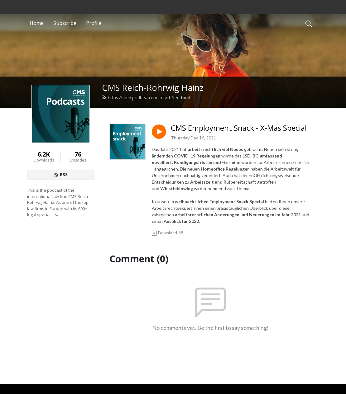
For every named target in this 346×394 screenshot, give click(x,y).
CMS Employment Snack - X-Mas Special (239, 128)
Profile (93, 23)
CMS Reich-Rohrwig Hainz (153, 87)
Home (37, 23)
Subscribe (64, 23)
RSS (61, 174)
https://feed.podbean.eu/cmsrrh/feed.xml (146, 98)
